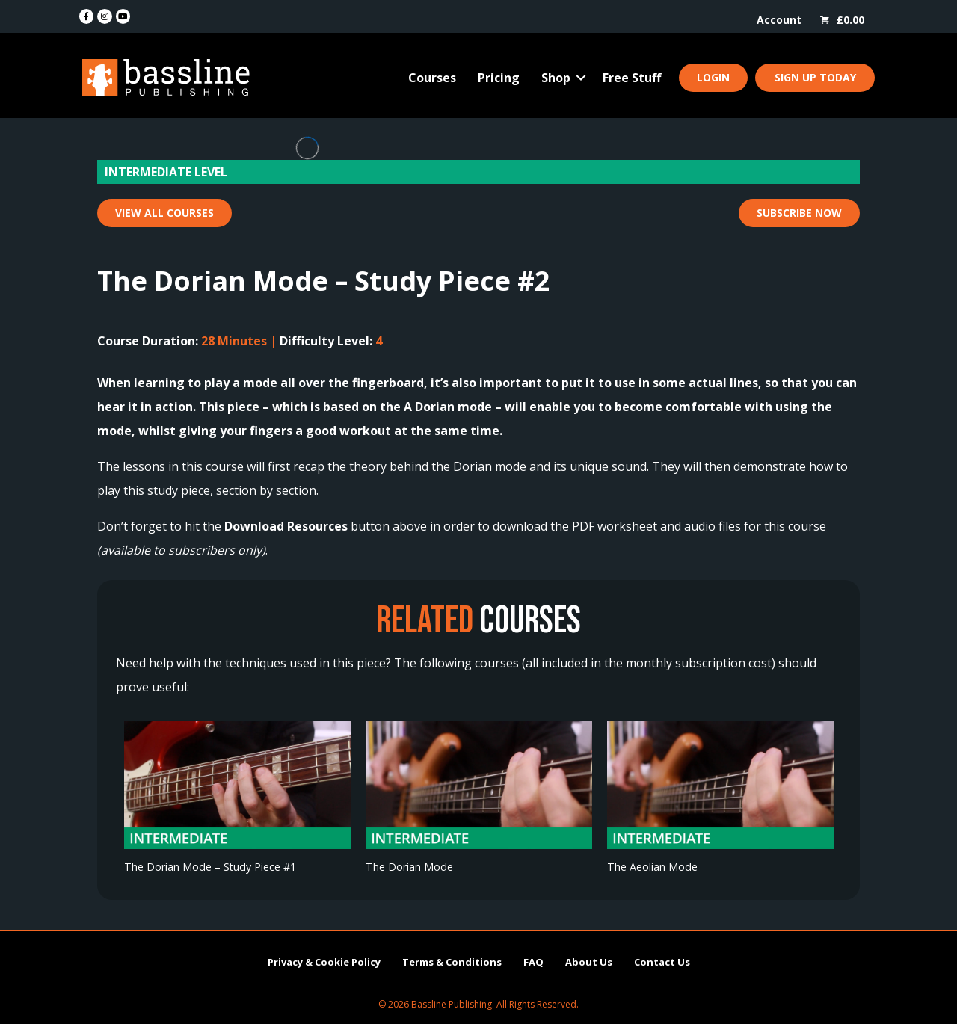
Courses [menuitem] (432, 78)
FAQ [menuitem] (533, 962)
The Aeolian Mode (652, 867)
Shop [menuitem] (555, 78)
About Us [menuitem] (588, 962)
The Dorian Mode (409, 867)
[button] (580, 77)
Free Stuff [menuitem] (632, 78)
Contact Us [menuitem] (662, 962)
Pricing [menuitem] (499, 78)
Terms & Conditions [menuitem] (452, 962)
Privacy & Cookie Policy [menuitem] (324, 962)
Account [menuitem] (779, 20)
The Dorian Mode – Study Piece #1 (210, 867)
